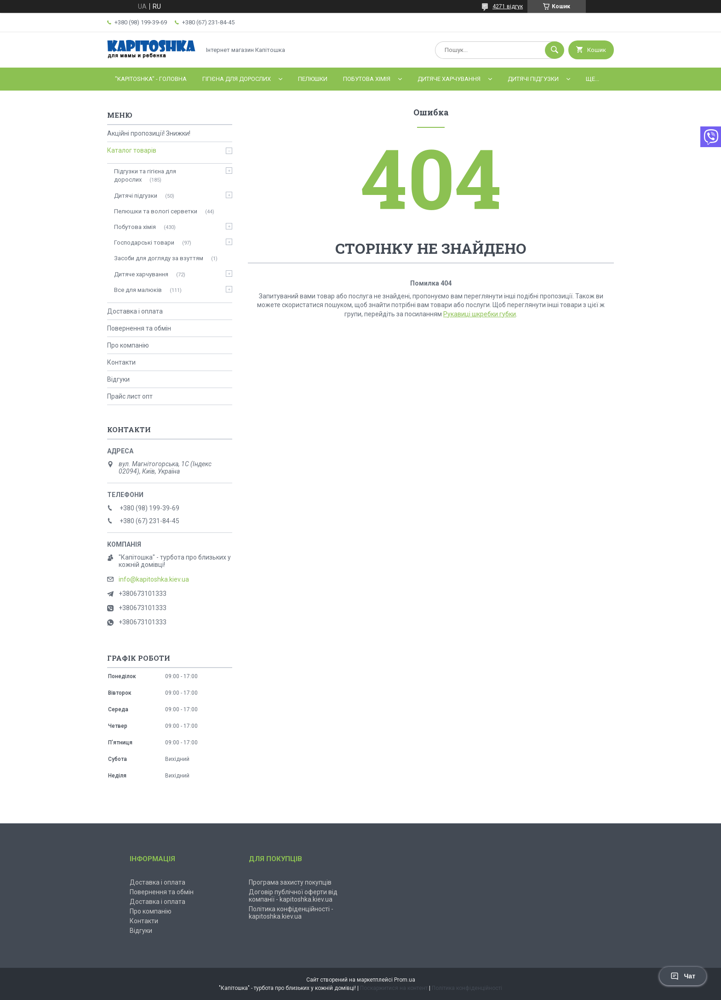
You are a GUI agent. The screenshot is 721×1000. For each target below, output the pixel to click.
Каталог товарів (131, 150)
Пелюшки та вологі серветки (155, 211)
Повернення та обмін (139, 328)
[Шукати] (554, 50)
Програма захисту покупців (290, 882)
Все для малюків (138, 289)
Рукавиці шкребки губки (479, 314)
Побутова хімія (366, 78)
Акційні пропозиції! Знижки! (148, 133)
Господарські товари (144, 242)
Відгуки (118, 379)
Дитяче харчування (449, 78)
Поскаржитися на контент (394, 988)
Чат (682, 976)
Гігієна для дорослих (236, 78)
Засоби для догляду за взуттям (158, 258)
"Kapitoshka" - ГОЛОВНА (151, 78)
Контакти (121, 362)
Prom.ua (404, 980)
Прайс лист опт (130, 396)
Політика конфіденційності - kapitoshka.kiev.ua (291, 912)
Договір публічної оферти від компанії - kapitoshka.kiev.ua (293, 895)
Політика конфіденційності (467, 988)
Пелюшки (312, 78)
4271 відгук (507, 6)
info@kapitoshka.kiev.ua (154, 579)
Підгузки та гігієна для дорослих (145, 175)
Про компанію (128, 345)
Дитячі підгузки (533, 78)
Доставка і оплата (135, 311)
